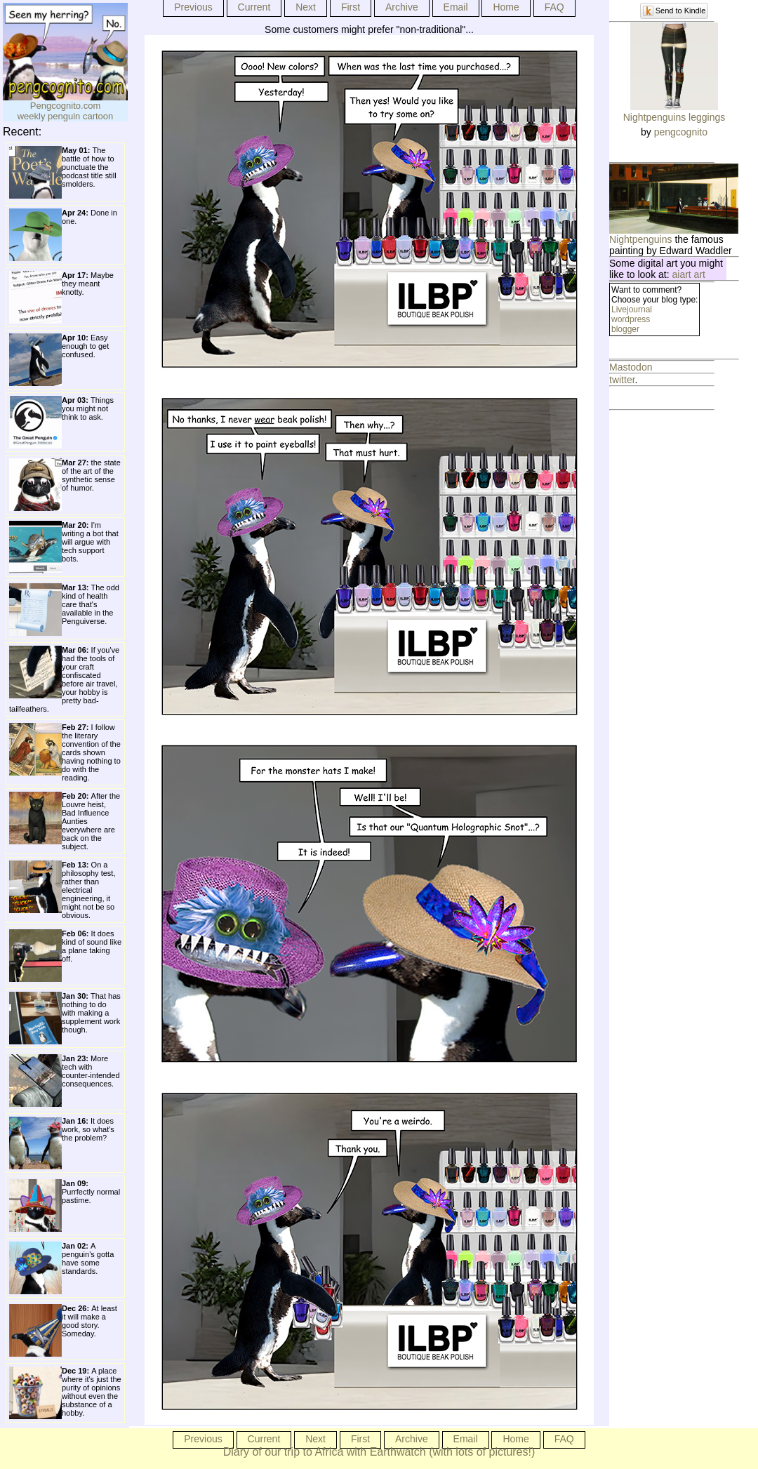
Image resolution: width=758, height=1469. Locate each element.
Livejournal (631, 309)
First (350, 7)
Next (305, 7)
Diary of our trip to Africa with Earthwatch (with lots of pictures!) (379, 1452)
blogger (625, 329)
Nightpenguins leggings (674, 117)
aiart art (688, 274)
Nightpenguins (640, 239)
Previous (193, 7)
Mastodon (630, 367)
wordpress (630, 319)
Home (506, 7)
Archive (401, 7)
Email (456, 7)
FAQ (554, 7)
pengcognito (680, 132)
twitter (622, 379)
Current (254, 7)
